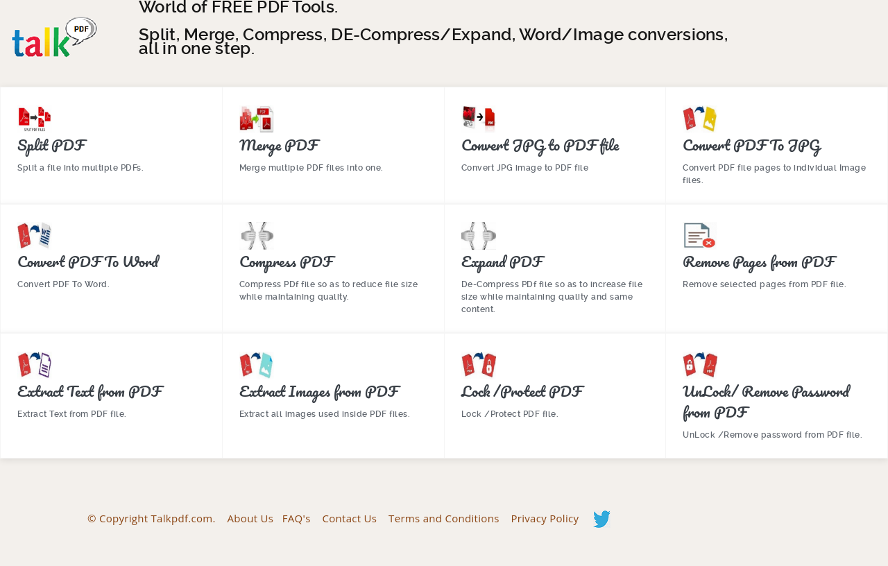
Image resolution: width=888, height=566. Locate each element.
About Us (251, 517)
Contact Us (349, 517)
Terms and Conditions (444, 517)
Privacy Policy (545, 517)
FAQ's (296, 517)
